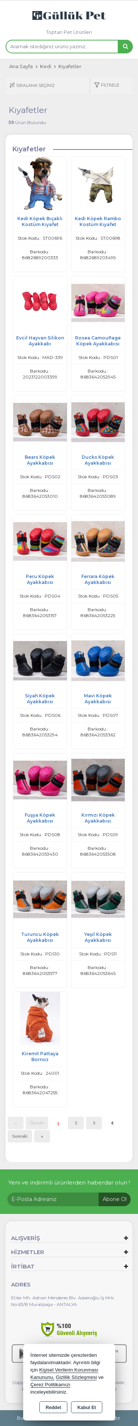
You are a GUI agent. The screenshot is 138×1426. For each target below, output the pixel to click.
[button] (106, 85)
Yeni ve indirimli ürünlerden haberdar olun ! (69, 1182)
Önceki (37, 1123)
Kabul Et (86, 1407)
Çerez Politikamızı (51, 1384)
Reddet (53, 1407)
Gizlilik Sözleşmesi (76, 1377)
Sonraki (20, 1136)
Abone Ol (115, 1199)
